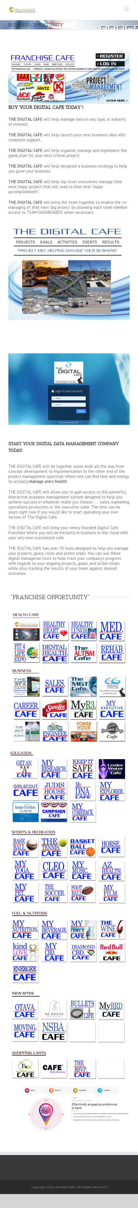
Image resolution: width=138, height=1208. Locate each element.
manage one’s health (48, 481)
